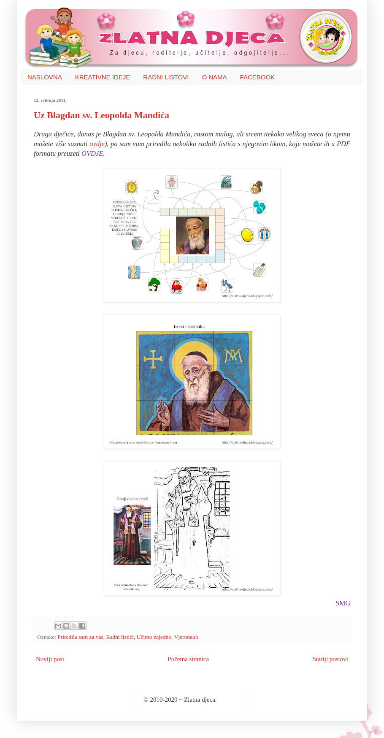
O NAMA (214, 77)
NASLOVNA (44, 77)
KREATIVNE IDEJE (102, 77)
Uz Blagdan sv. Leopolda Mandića (101, 115)
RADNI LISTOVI (166, 77)
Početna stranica (188, 659)
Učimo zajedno (154, 637)
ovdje (97, 144)
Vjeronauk (186, 637)
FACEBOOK (257, 77)
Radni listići (120, 637)
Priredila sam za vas (80, 637)
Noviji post (50, 659)
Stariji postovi (330, 659)
